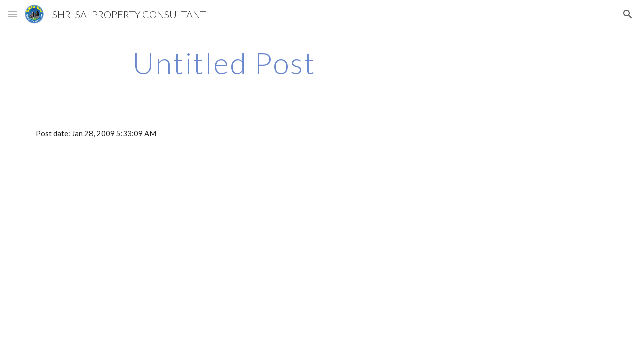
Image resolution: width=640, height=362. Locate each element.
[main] (224, 62)
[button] (12, 14)
